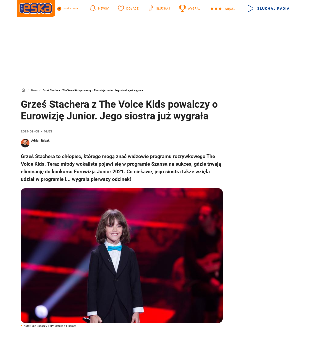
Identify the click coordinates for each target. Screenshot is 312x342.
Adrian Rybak (40, 140)
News (34, 90)
